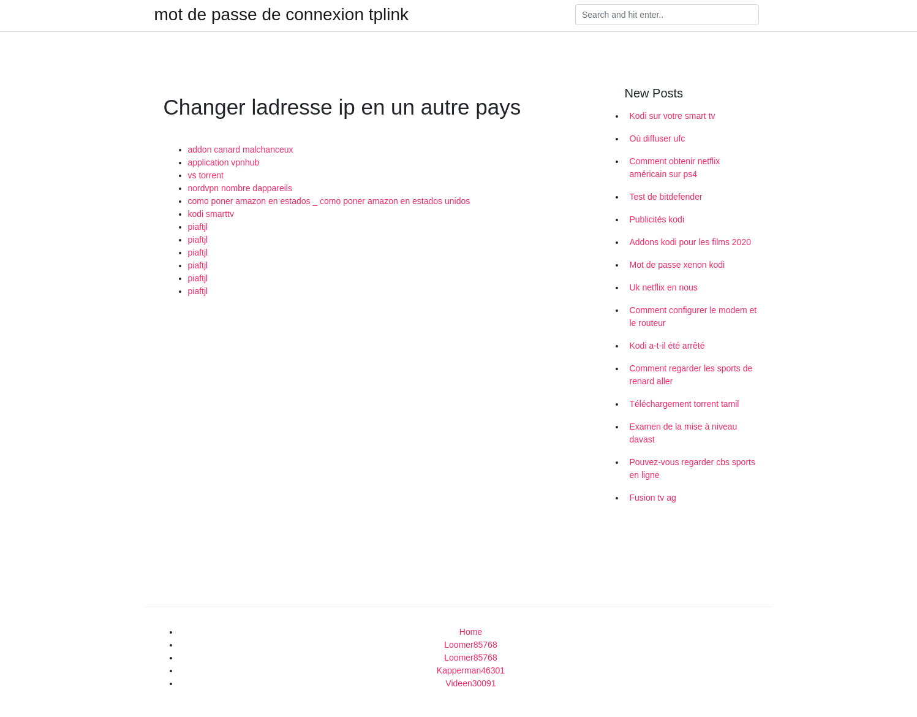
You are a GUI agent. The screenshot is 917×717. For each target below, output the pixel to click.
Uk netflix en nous (664, 287)
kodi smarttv (211, 214)
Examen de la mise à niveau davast (684, 433)
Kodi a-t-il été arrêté (667, 346)
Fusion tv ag (653, 498)
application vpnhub (224, 162)
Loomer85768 (470, 645)
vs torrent (206, 175)
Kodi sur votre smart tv (672, 116)
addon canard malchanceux (240, 149)
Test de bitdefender (666, 197)
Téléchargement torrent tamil (684, 404)
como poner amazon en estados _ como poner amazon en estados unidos (329, 201)
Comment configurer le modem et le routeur (693, 316)
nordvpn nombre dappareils (240, 188)
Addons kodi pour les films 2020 (690, 242)
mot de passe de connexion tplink (281, 14)
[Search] (667, 14)
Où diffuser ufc (657, 138)
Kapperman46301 (471, 670)
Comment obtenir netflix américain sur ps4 (675, 167)
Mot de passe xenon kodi (677, 265)
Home (470, 632)
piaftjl (198, 227)
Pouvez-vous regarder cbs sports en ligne (692, 468)
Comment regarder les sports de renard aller (691, 374)
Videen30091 (470, 683)
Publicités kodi (657, 219)
